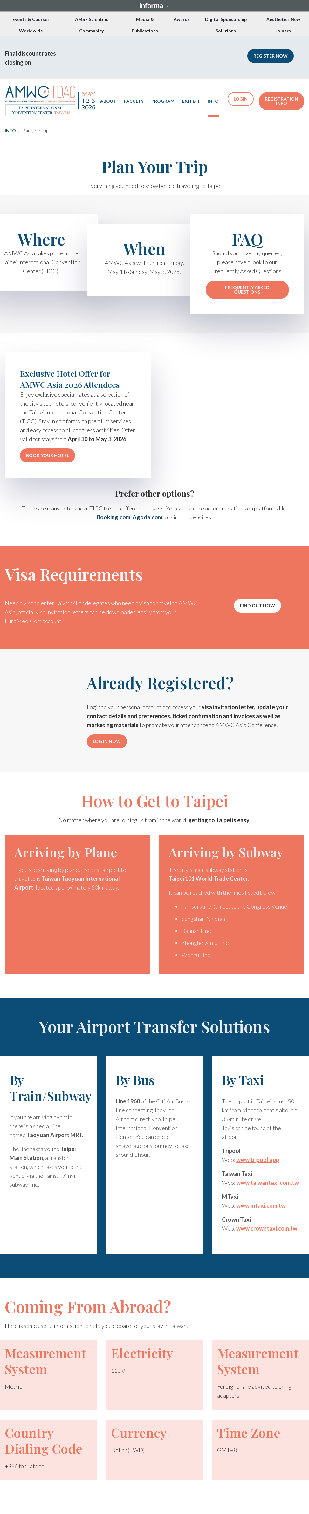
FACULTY (134, 101)
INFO (213, 101)
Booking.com (113, 516)
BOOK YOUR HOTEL (47, 455)
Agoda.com (147, 516)
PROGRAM (163, 101)
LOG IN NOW (107, 741)
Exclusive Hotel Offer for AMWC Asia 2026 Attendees (70, 379)
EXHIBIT (191, 101)
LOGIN (241, 98)
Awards (182, 19)
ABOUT (108, 101)
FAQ (247, 239)
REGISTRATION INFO (281, 101)
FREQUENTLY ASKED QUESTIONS (247, 290)
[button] (154, 5)
